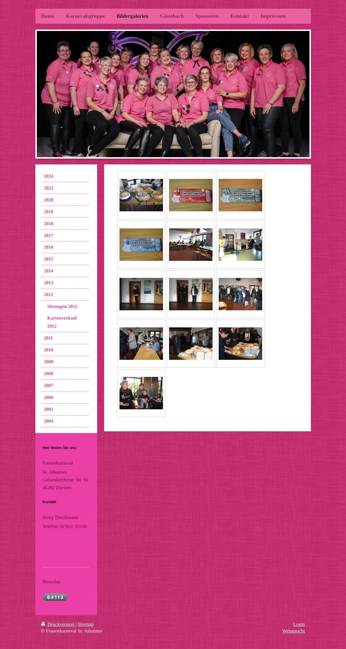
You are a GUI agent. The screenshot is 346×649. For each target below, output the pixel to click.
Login (299, 624)
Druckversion (58, 624)
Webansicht (293, 631)
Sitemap (86, 624)
